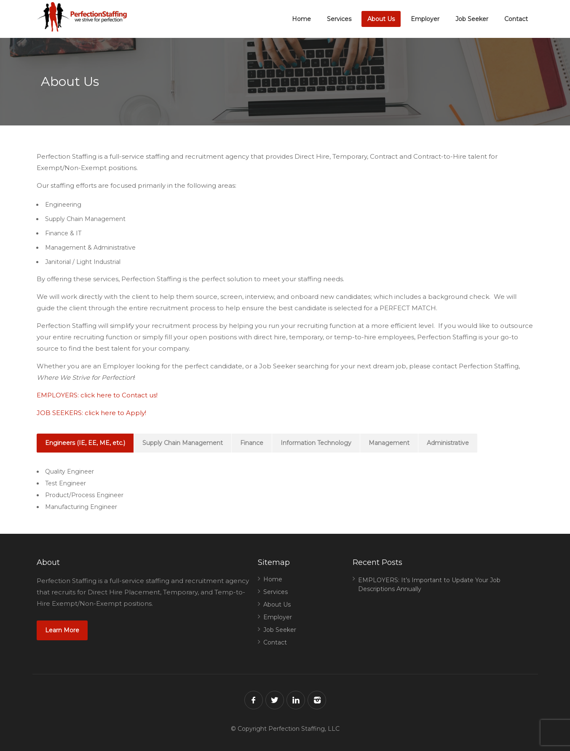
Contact (516, 19)
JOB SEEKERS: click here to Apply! (91, 413)
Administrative (448, 443)
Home (301, 19)
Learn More (62, 630)
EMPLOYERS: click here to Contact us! (97, 395)
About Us (381, 19)
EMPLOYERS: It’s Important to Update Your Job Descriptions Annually (429, 584)
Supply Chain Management (182, 443)
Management (389, 443)
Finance (251, 443)
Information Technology (316, 443)
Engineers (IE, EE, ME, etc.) (85, 443)
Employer (425, 19)
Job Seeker (471, 19)
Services (339, 19)
